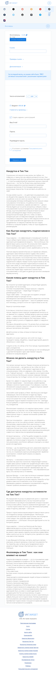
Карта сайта (28, 632)
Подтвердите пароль (17, 141)
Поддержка (28, 663)
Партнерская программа (28, 623)
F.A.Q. (28, 626)
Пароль (12, 132)
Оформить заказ (18, 160)
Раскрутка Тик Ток (28, 641)
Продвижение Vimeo (28, 660)
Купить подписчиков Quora (28, 653)
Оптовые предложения (18, 39)
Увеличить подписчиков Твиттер (28, 647)
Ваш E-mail (13, 122)
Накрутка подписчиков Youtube (28, 650)
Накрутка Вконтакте (28, 638)
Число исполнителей (17, 96)
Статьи (28, 629)
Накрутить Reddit (28, 657)
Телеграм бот (28, 635)
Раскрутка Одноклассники (28, 644)
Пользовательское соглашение (28, 669)
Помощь (28, 666)
